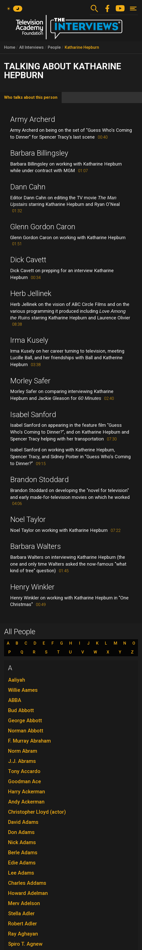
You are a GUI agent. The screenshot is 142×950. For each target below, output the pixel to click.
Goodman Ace (24, 781)
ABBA (14, 700)
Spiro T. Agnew (25, 944)
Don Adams (21, 832)
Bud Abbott (21, 710)
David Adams (23, 822)
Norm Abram (22, 751)
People (54, 47)
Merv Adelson (24, 903)
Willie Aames (23, 690)
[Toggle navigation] (133, 8)
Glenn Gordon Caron (42, 226)
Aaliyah (16, 680)
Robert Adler (22, 924)
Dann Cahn (27, 187)
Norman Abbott (25, 731)
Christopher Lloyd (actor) (37, 812)
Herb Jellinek (30, 293)
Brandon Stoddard (39, 479)
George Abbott (25, 720)
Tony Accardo (24, 771)
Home (9, 47)
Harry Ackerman (26, 792)
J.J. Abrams (22, 761)
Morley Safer (30, 380)
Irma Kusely (29, 340)
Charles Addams (27, 883)
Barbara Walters (35, 546)
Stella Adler (21, 913)
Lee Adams (21, 873)
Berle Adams (22, 852)
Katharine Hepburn (82, 47)
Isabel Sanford (33, 414)
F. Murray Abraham (29, 741)
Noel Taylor (28, 519)
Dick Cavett (28, 259)
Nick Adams (22, 842)
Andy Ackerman (26, 802)
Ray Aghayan (23, 934)
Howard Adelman (28, 893)
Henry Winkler (32, 587)
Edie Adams (22, 863)
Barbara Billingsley (39, 153)
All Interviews (31, 47)
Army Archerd (32, 119)
